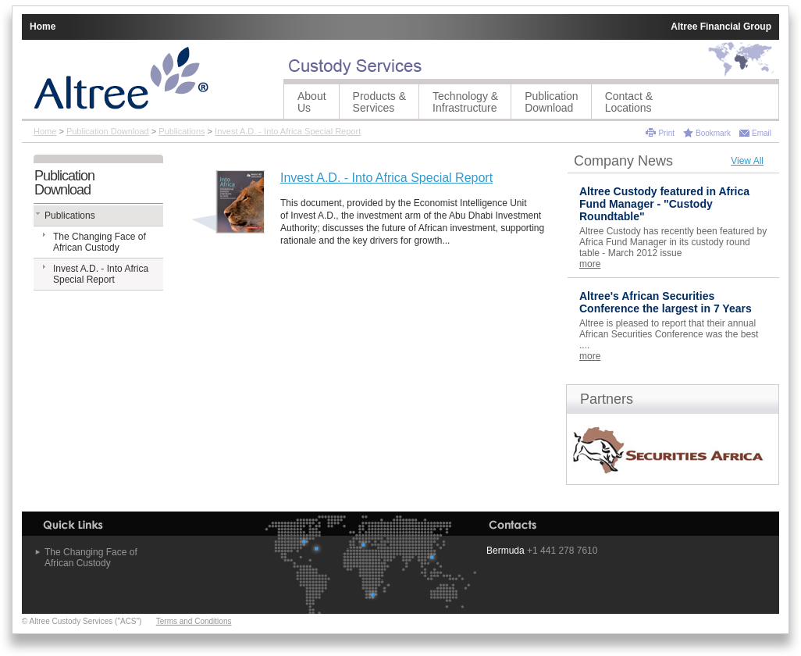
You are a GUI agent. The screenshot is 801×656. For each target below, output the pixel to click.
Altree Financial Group (721, 26)
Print (666, 133)
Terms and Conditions (194, 621)
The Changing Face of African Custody (99, 242)
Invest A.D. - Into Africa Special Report (288, 131)
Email (761, 133)
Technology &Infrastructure (465, 102)
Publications (181, 131)
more (589, 263)
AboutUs (311, 102)
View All (747, 160)
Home (42, 26)
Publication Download (551, 102)
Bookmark (713, 133)
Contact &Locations (629, 102)
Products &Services (379, 102)
